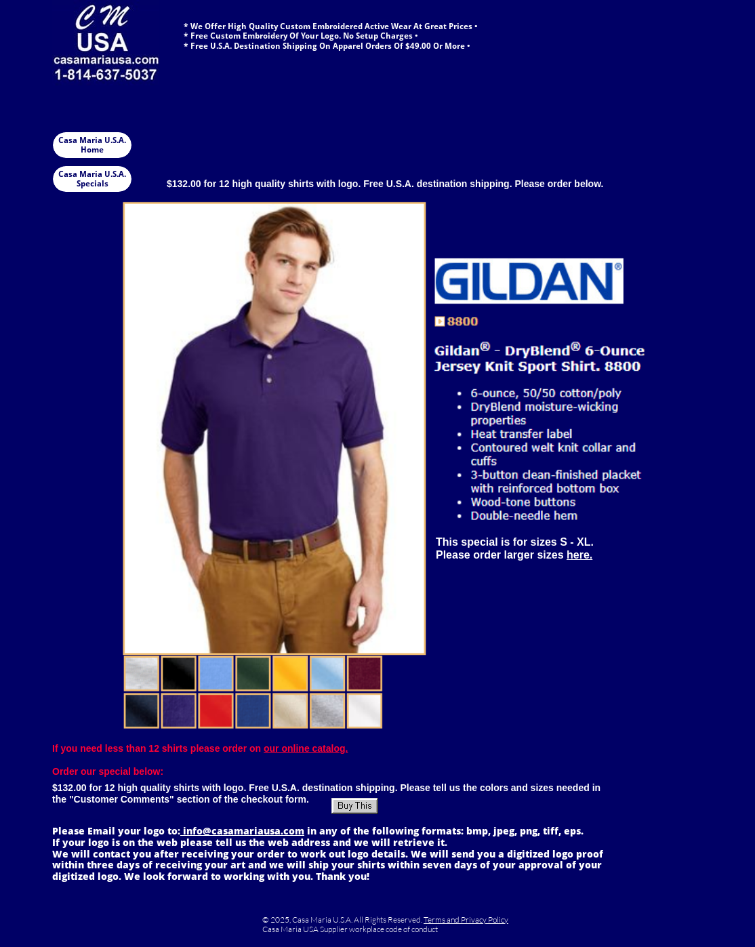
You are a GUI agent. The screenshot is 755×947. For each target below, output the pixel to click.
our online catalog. (306, 748)
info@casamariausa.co (237, 830)
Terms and (442, 919)
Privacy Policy (484, 919)
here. (579, 555)
